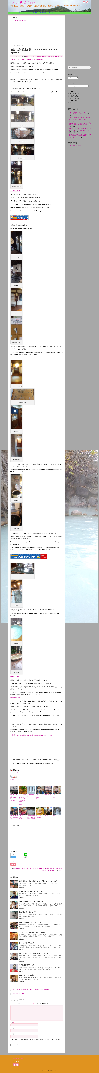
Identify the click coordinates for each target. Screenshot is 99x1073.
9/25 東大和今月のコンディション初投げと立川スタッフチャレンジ (22, 818)
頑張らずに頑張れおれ (75, 145)
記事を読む (21, 887)
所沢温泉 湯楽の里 (16, 994)
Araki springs (16, 868)
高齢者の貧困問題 (56, 815)
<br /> (15, 747)
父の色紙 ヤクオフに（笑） (28, 912)
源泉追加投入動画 (15, 697)
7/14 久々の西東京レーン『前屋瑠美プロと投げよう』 (39, 796)
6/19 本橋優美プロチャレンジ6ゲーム (31, 902)
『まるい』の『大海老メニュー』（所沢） (32, 932)
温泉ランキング (14, 772)
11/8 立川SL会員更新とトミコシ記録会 (31, 891)
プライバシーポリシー (53, 12)
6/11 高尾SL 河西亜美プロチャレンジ (57, 796)
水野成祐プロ (47, 815)
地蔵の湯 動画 (14, 676)
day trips (29, 868)
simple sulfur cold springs (42, 868)
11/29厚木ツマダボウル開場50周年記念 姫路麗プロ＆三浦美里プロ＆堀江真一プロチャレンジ (80, 135)
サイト (12, 1034)
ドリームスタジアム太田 (26, 943)
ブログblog (27, 12)
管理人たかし (43, 12)
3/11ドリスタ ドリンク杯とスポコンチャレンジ (34, 953)
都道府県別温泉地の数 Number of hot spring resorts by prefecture (31, 818)
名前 (12, 1022)
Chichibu (23, 868)
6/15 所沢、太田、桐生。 (27, 975)
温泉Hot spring (51, 56)
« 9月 (69, 103)
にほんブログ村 (14, 779)
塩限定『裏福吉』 (48, 794)
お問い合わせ (35, 12)
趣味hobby (59, 56)
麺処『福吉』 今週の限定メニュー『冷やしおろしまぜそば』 (38, 881)
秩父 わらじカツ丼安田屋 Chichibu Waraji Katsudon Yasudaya (28, 59)
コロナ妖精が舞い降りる (31, 795)
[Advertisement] (36, 33)
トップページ (12, 12)
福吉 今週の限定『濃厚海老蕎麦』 (39, 816)
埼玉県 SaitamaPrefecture (40, 56)
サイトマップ (20, 12)
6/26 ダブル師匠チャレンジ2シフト (30, 922)
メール (13, 1028)
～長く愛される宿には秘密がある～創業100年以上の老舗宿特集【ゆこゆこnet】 (32, 735)
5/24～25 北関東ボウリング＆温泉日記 (14, 817)
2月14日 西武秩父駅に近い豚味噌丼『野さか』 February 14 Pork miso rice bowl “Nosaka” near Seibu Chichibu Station (22, 799)
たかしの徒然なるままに (23, 2)
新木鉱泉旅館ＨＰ (15, 191)
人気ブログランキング (20, 20)
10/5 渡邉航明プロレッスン (27, 965)
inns (33, 868)
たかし (60, 870)
